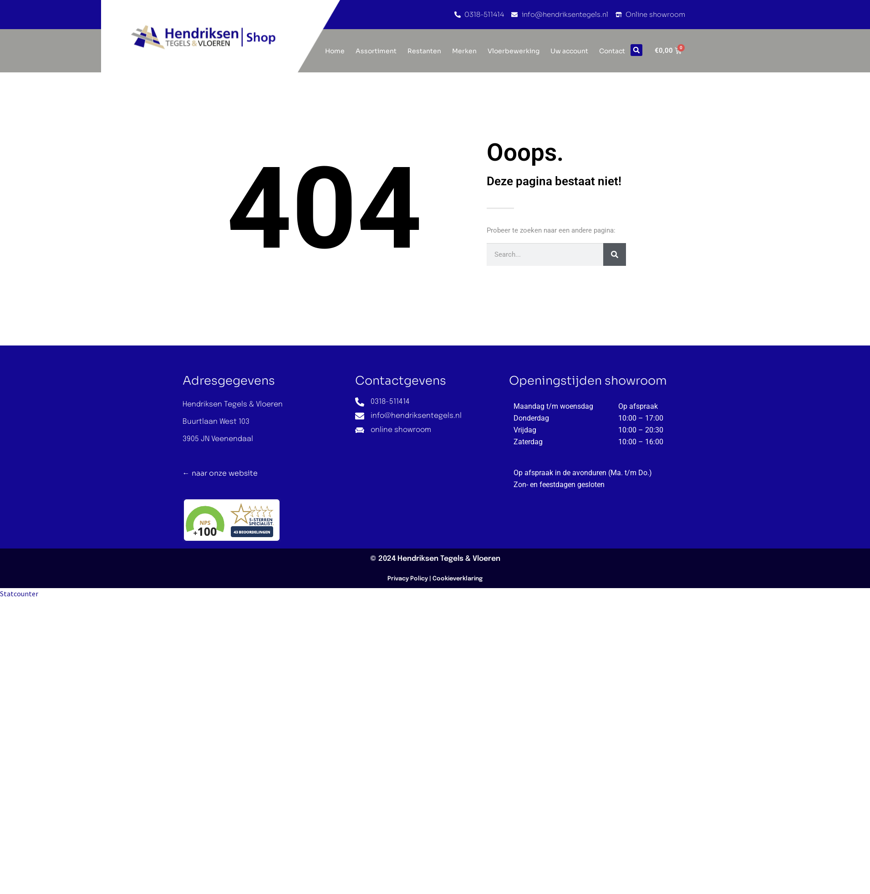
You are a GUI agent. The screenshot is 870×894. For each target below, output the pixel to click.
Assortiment (376, 51)
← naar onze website (220, 473)
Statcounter (19, 593)
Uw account (569, 51)
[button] (636, 50)
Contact (612, 51)
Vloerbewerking (513, 51)
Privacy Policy (407, 579)
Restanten (424, 51)
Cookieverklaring (457, 579)
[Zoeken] (614, 254)
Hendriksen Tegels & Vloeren (448, 559)
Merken (464, 51)
